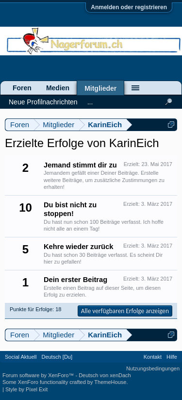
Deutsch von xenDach (105, 375)
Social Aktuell (20, 357)
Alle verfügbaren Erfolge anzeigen (125, 311)
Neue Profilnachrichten (43, 102)
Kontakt (153, 357)
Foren (22, 88)
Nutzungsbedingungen (153, 368)
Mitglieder (100, 88)
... (90, 102)
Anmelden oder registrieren (129, 7)
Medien (57, 88)
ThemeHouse (110, 382)
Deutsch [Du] (56, 357)
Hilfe (171, 357)
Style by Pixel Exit (26, 389)
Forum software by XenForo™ (38, 375)
